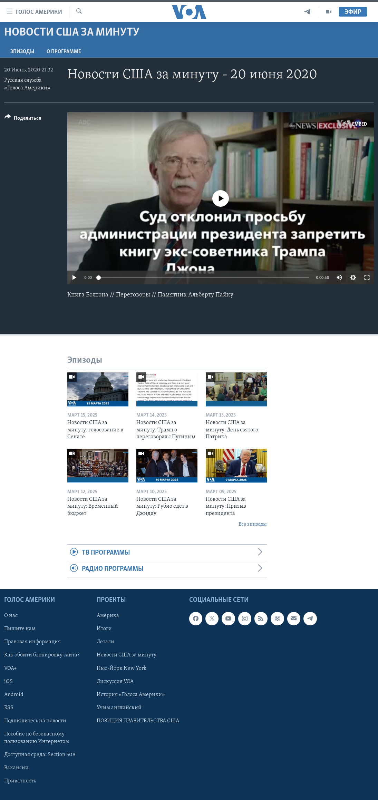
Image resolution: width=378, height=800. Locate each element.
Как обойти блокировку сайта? (41, 655)
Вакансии (16, 768)
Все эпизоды (253, 524)
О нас (11, 616)
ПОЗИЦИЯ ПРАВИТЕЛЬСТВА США (138, 721)
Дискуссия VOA (115, 681)
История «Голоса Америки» (131, 694)
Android (13, 694)
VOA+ (10, 668)
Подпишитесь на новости (35, 721)
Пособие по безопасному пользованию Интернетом (36, 737)
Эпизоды (22, 52)
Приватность (20, 781)
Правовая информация (32, 642)
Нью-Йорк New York (121, 668)
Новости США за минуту (126, 655)
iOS (8, 681)
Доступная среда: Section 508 (40, 755)
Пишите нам (20, 629)
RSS (8, 708)
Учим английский (119, 708)
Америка (108, 616)
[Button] (22, 119)
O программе (64, 52)
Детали (105, 642)
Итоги (104, 629)
